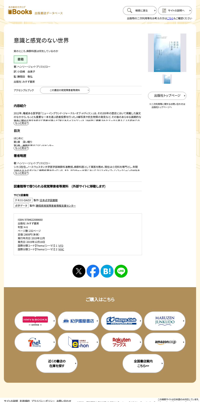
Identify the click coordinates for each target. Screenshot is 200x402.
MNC (61, 249)
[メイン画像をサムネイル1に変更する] (167, 79)
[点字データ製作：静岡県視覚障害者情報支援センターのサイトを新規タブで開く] (78, 205)
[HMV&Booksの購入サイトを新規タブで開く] (35, 320)
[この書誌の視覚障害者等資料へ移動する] (65, 90)
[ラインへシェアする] (121, 271)
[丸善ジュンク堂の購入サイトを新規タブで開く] (165, 320)
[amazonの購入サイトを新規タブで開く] (165, 342)
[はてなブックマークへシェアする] (107, 271)
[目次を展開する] (21, 148)
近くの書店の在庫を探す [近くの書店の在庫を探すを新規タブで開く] (56, 363)
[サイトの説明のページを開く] (175, 10)
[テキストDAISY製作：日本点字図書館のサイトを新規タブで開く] (78, 200)
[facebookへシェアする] (93, 271)
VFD (61, 245)
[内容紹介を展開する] (21, 123)
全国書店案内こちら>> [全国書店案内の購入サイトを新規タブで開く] (143, 363)
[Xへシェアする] (78, 271)
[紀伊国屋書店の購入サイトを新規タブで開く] (78, 320)
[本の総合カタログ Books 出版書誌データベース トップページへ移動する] (35, 10)
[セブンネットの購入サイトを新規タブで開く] (35, 342)
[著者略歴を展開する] (21, 173)
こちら (170, 18)
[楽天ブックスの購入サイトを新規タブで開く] (121, 342)
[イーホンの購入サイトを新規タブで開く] (78, 342)
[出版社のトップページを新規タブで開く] (167, 96)
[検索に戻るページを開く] (140, 10)
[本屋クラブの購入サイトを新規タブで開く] (121, 320)
